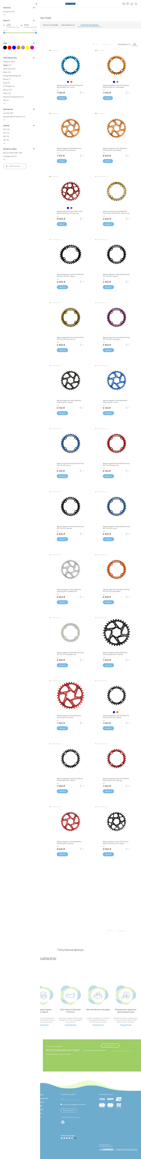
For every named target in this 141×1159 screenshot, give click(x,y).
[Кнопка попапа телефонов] (123, 4)
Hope (5, 65)
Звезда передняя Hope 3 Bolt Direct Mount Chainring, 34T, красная (70, 212)
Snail (5, 82)
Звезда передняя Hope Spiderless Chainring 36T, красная (69, 842)
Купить (61, 98)
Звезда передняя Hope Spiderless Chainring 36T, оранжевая (115, 149)
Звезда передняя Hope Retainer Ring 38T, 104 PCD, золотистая (70, 338)
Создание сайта (104, 1144)
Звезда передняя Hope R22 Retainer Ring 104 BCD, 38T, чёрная (70, 779)
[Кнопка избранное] (131, 4)
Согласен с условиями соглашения (74, 1104)
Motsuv (6, 90)
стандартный (8, 156)
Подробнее (43, 1025)
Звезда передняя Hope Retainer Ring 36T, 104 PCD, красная (116, 464)
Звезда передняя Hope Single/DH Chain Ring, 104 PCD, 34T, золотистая (116, 212)
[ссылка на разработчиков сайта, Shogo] (118, 1149)
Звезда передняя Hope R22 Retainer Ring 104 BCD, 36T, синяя (70, 86)
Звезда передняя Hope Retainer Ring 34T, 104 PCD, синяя (70, 464)
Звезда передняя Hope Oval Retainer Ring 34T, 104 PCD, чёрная (70, 275)
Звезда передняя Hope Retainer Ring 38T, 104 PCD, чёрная (70, 527)
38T (4, 136)
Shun (5, 72)
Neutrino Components (12, 97)
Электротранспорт (41, 1098)
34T (4, 133)
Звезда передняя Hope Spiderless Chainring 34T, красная (69, 716)
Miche (5, 79)
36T (4, 129)
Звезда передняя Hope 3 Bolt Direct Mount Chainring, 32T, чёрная (116, 842)
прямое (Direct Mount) (12, 116)
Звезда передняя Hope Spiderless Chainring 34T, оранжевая (69, 149)
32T (4, 140)
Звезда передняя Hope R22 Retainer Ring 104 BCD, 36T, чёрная (116, 716)
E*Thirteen (7, 86)
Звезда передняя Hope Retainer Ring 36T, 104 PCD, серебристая (70, 653)
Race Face (7, 68)
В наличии (7, 11)
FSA (4, 100)
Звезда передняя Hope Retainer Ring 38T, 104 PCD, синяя (116, 527)
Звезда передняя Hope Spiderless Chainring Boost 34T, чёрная (115, 653)
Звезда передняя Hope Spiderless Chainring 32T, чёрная (69, 401)
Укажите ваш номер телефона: (95, 1050)
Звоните (108, 224)
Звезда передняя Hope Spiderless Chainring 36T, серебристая (69, 590)
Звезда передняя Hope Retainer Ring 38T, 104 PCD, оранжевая (116, 590)
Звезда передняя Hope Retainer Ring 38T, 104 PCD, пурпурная (116, 338)
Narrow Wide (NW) (10, 153)
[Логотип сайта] (70, 4)
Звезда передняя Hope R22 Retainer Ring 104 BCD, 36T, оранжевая (116, 86)
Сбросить (13, 166)
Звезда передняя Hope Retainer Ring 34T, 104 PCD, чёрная (116, 275)
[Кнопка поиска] (127, 4)
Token (5, 93)
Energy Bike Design (10, 75)
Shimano (6, 61)
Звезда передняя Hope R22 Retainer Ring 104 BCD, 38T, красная (116, 779)
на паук (6, 113)
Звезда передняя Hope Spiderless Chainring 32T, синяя (115, 401)
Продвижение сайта (105, 1146)
